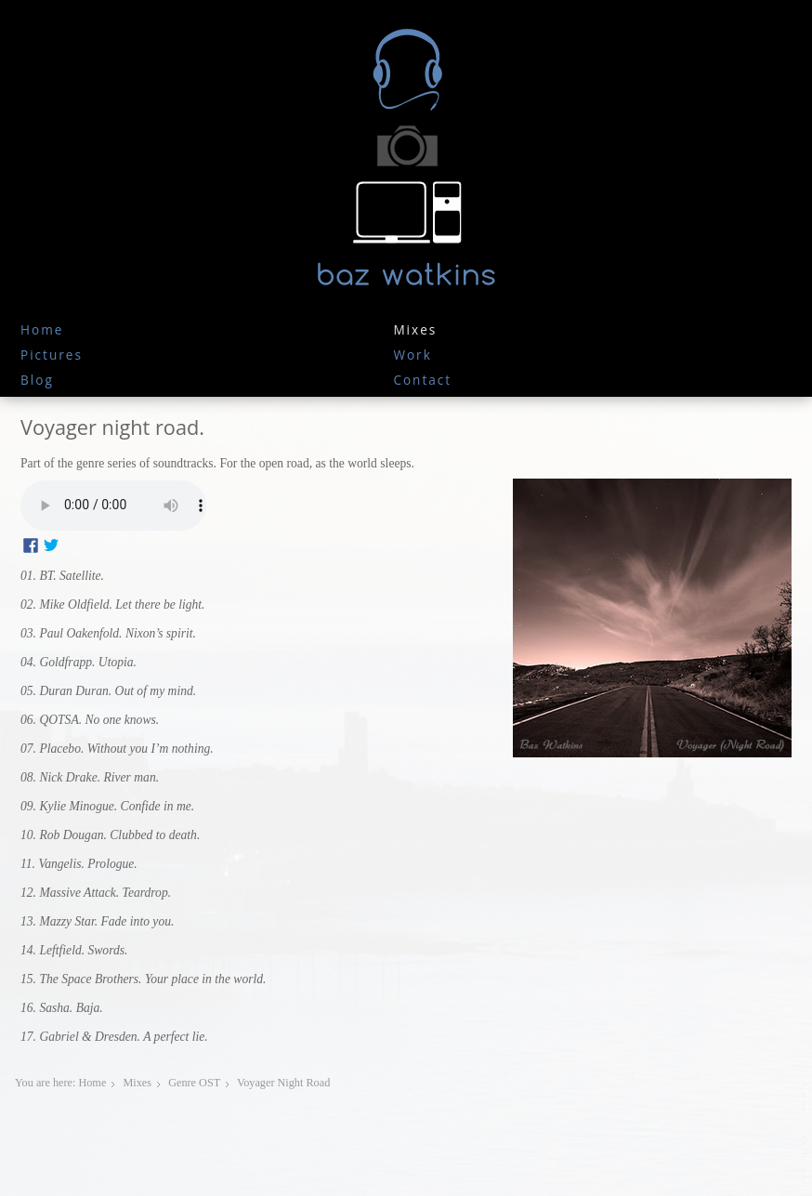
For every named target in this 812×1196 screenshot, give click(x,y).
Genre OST (194, 1082)
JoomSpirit (806, 1131)
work (412, 354)
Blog (37, 379)
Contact (422, 379)
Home (41, 329)
